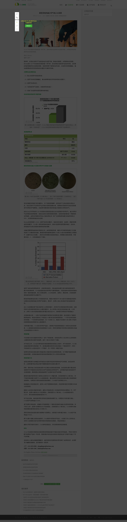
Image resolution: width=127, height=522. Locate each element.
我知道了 (28, 25)
